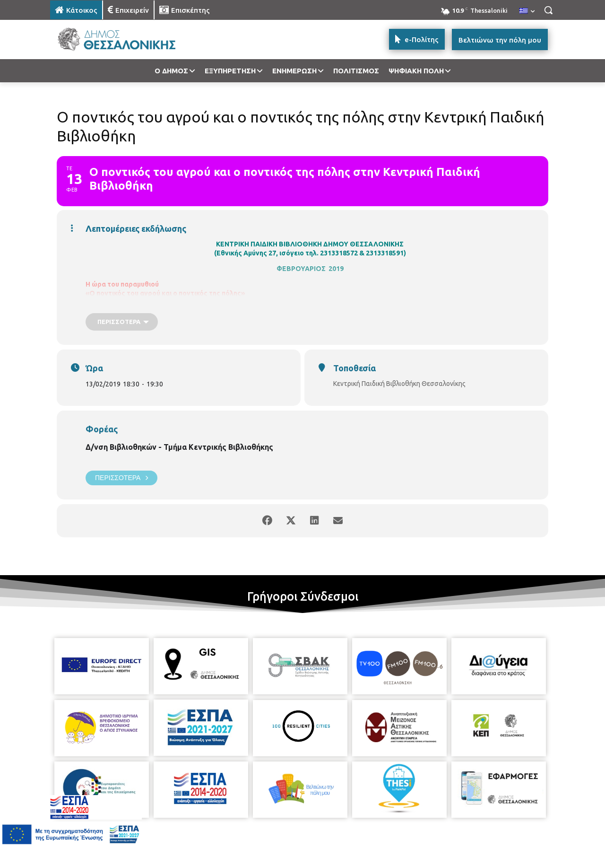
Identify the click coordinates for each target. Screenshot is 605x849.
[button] (548, 10)
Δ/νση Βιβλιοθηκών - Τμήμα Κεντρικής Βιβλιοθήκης (179, 447)
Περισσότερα (121, 478)
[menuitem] (527, 11)
